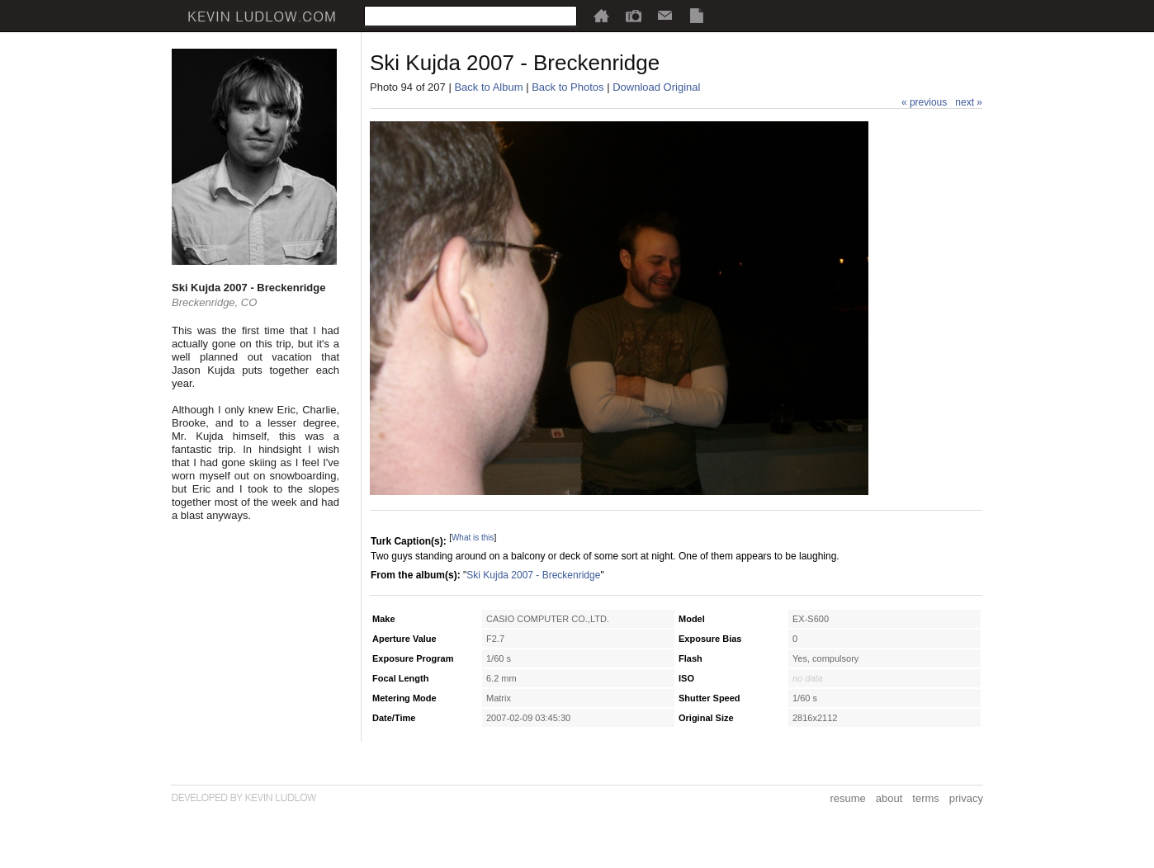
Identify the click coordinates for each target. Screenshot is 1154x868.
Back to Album (488, 87)
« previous (924, 102)
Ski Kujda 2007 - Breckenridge (533, 575)
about (889, 798)
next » (968, 102)
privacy (966, 798)
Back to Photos (567, 87)
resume (847, 798)
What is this (473, 537)
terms (925, 798)
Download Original (656, 87)
